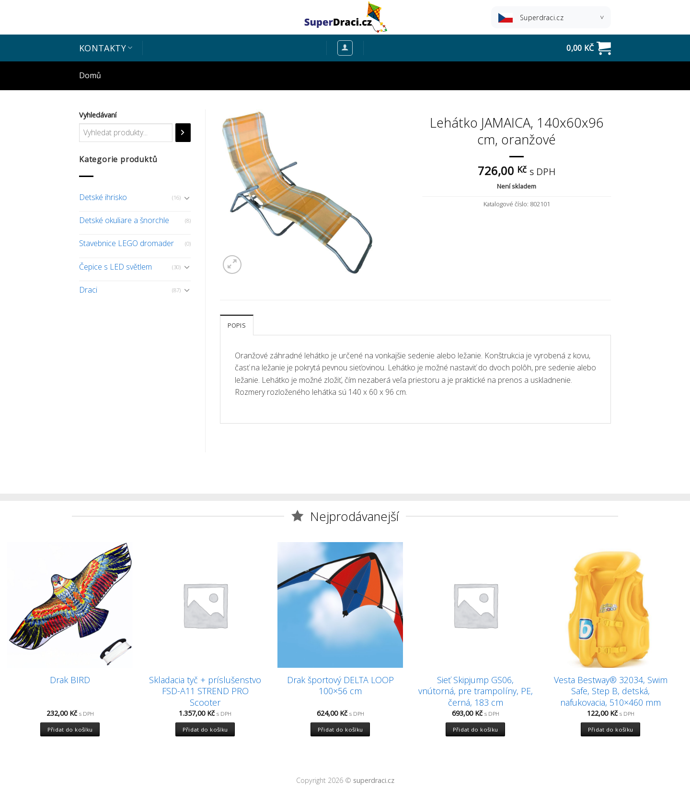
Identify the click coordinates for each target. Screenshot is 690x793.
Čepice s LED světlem (115, 266)
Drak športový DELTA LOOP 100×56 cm (340, 686)
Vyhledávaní (97, 114)
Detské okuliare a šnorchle (124, 220)
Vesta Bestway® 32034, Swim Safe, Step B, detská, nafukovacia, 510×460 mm (610, 691)
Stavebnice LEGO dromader (126, 243)
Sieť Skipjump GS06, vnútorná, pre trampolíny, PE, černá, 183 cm (475, 691)
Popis (237, 325)
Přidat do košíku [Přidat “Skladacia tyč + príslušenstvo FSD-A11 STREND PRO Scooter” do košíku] (205, 729)
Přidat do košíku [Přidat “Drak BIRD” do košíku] (70, 729)
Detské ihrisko (103, 197)
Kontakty (105, 48)
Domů (90, 75)
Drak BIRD (70, 680)
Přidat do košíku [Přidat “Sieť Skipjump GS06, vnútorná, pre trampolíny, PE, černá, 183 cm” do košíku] (475, 729)
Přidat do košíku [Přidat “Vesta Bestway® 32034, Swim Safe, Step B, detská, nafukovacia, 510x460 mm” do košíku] (610, 729)
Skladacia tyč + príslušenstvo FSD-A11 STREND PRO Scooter (205, 691)
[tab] (236, 325)
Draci (88, 289)
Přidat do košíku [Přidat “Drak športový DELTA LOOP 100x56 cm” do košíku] (340, 729)
